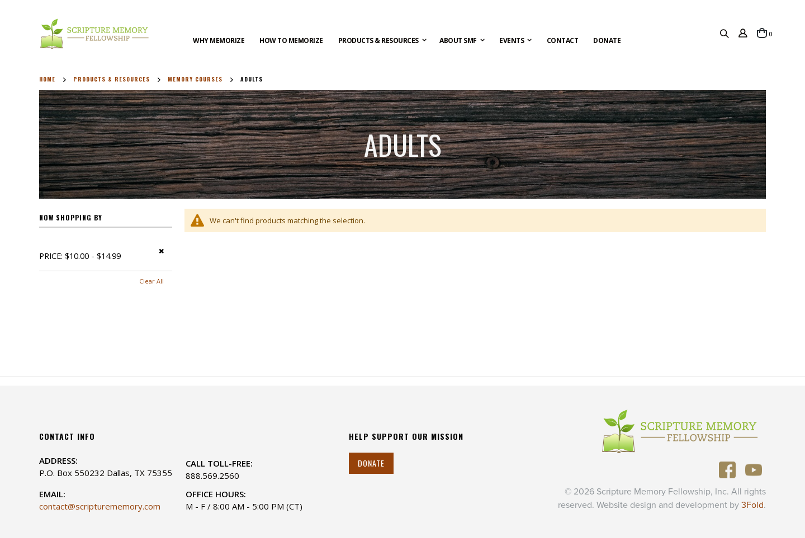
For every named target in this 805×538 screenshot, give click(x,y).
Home (47, 79)
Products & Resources (111, 79)
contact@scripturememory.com (99, 506)
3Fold (752, 505)
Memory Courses (195, 79)
